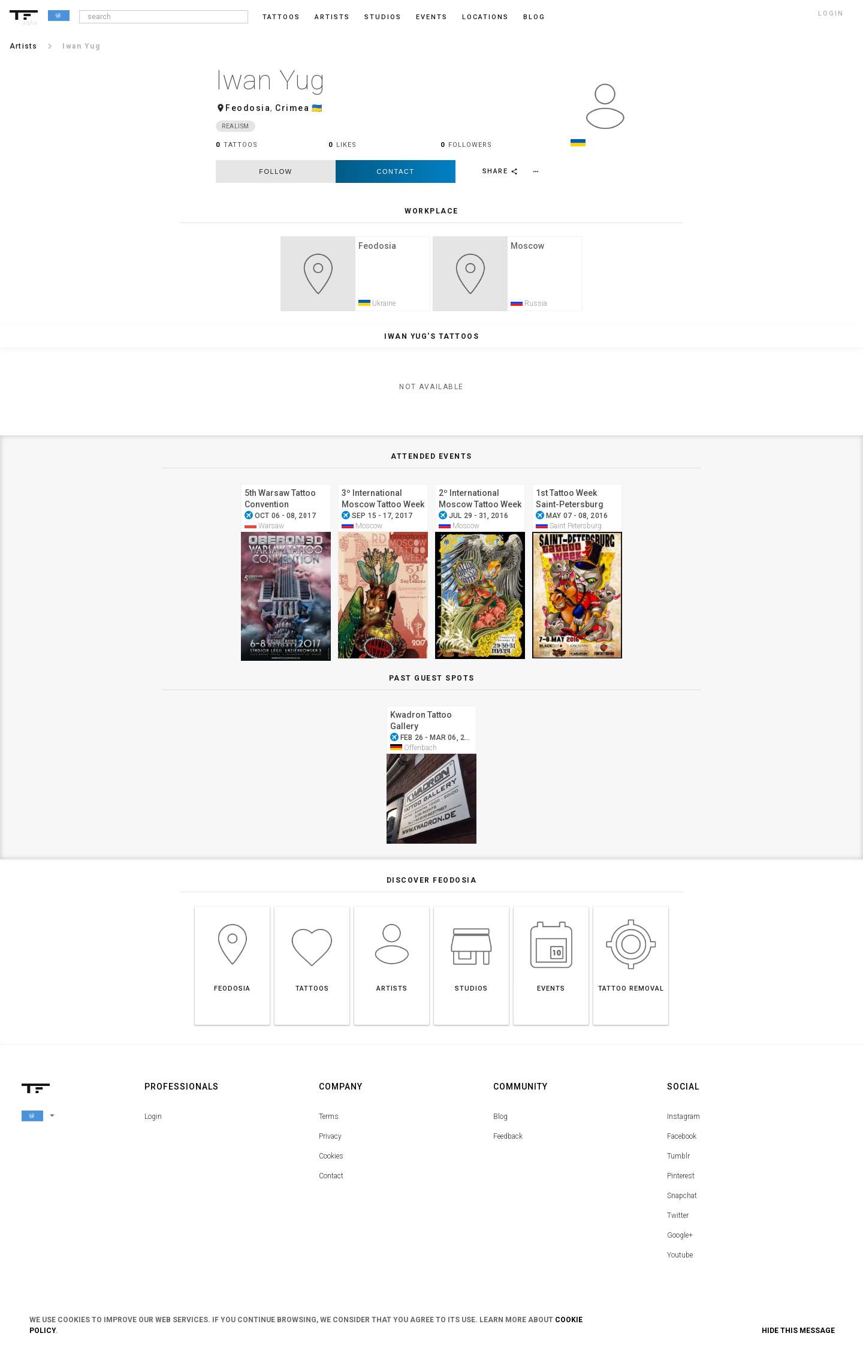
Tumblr (678, 1160)
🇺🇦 (317, 108)
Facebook (681, 1140)
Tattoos (281, 17)
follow (275, 171)
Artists (332, 17)
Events (432, 17)
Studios (383, 17)
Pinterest (681, 1179)
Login (153, 1120)
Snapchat (682, 1199)
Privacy (330, 1140)
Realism (235, 126)
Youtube (680, 1258)
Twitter (678, 1219)
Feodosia (247, 108)
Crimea (292, 108)
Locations (485, 17)
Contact (396, 171)
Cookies (331, 1160)
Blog (500, 1120)
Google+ (680, 1239)
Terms (329, 1120)
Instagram (683, 1120)
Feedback (508, 1140)
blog (534, 17)
